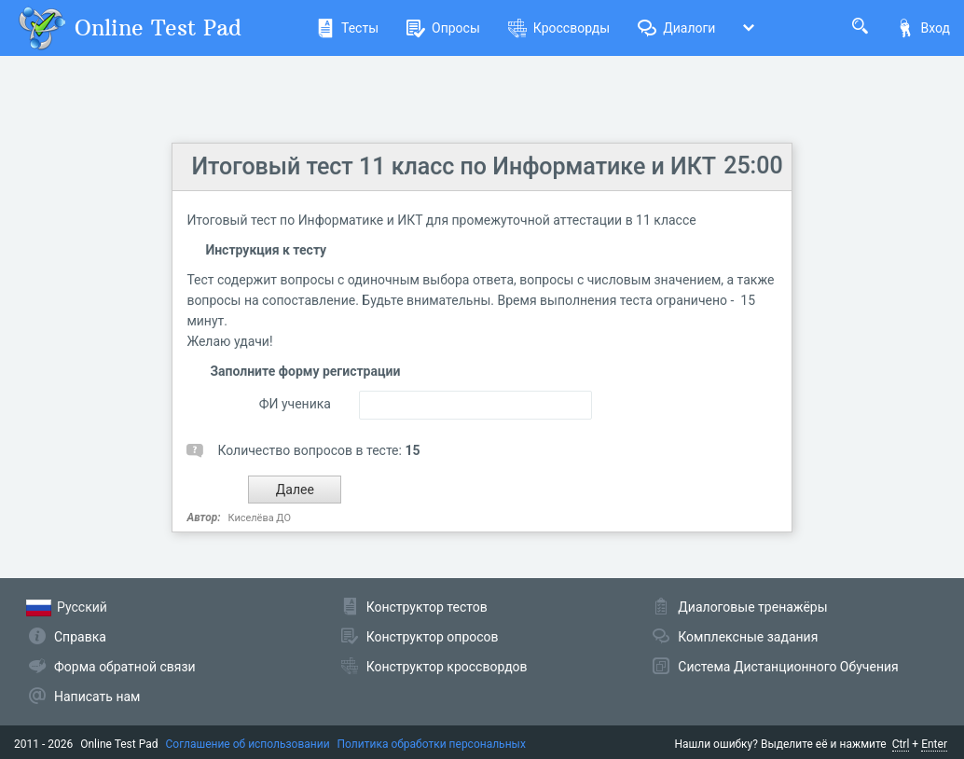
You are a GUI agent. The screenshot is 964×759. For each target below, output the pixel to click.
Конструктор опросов (432, 636)
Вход (923, 28)
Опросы (443, 28)
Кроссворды (559, 28)
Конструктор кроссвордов (447, 666)
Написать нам (97, 696)
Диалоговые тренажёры (752, 607)
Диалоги (676, 28)
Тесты (347, 28)
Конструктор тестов (427, 607)
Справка (80, 636)
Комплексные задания (748, 636)
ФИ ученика (295, 403)
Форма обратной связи (125, 666)
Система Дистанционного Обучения (788, 666)
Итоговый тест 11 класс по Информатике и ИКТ (453, 166)
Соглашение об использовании (248, 744)
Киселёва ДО (259, 518)
